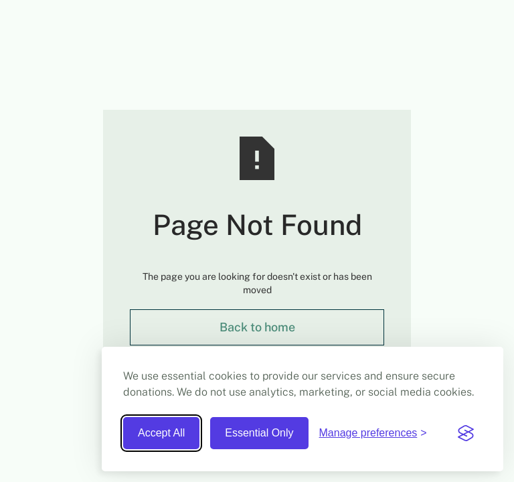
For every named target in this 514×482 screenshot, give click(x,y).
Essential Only (259, 432)
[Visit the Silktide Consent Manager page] (466, 433)
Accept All (161, 432)
